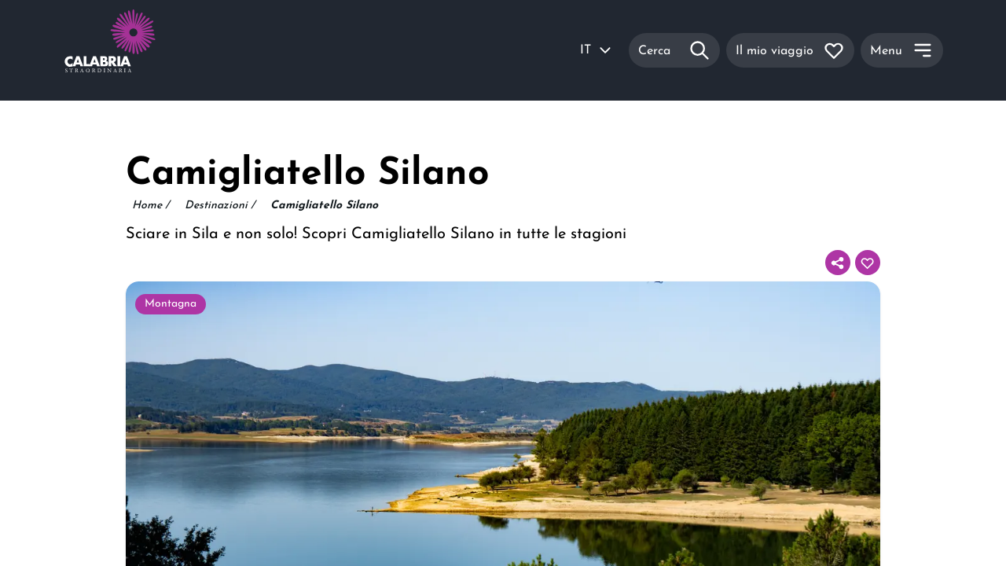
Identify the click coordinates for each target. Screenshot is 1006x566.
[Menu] (902, 50)
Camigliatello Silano (324, 205)
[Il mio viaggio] (790, 50)
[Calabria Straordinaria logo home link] (140, 50)
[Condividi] (837, 262)
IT (596, 50)
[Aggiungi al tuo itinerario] (867, 262)
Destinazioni (220, 206)
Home (150, 206)
